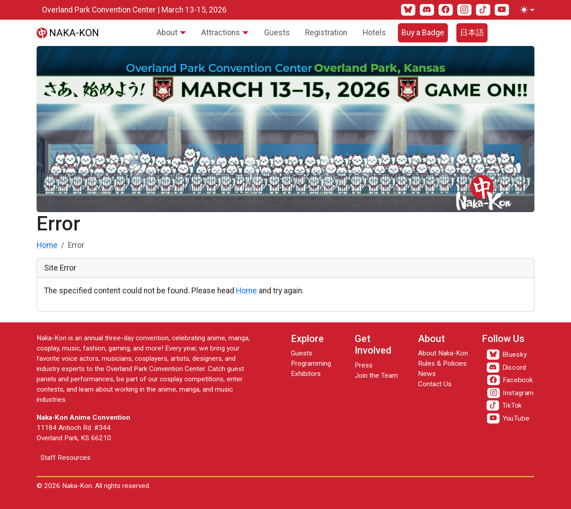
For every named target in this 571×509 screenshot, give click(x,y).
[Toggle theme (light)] (525, 10)
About (167, 32)
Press (363, 365)
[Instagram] (464, 10)
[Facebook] (445, 10)
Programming (311, 363)
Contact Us (434, 384)
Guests (277, 32)
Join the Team (376, 375)
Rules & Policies (442, 363)
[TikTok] (483, 10)
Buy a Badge (422, 32)
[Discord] (426, 10)
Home (47, 245)
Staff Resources (66, 458)
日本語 (472, 32)
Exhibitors (306, 374)
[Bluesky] (408, 10)
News (427, 374)
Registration (326, 32)
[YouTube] (501, 10)
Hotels (374, 32)
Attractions (220, 32)
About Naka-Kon (443, 353)
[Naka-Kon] (68, 32)
